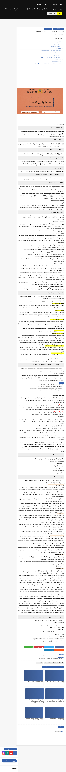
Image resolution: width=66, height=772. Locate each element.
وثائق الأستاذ (5, 107)
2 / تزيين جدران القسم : (56, 44)
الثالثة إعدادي (12, 143)
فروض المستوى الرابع (10, 127)
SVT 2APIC (5, 157)
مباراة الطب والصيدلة (15, 760)
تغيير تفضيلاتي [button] (52, 13)
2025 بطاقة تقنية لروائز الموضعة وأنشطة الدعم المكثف (50, 391)
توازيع (5, 90)
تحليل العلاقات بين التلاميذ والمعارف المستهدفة (51, 57)
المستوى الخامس (27, 745)
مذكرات (5, 103)
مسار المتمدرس (12, 75)
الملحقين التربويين (5, 745)
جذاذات (38, 756)
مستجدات (39, 671)
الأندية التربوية (13, 85)
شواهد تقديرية (5, 99)
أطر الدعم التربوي (4, 742)
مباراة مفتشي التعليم (5, 760)
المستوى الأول (38, 742)
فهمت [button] (59, 13)
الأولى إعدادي (12, 145)
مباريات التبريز (15, 764)
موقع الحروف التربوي (11, 68)
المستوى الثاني (38, 745)
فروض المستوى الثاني (10, 122)
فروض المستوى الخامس (10, 125)
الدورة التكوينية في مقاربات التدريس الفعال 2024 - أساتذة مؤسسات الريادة (56, 742)
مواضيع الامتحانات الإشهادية (9, 70)
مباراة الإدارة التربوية (5, 750)
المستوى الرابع (38, 749)
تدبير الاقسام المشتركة (56, 61)
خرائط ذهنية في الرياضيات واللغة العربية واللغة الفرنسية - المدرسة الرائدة (46, 393)
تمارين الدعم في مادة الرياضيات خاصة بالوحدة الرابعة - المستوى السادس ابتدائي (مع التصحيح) (6, 210)
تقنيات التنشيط (58, 59)
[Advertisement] (42, 76)
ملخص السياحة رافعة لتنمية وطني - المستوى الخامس (6, 179)
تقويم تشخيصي (13, 91)
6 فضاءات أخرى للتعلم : (56, 52)
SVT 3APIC (13, 160)
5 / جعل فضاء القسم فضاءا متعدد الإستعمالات (51, 50)
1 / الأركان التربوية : (57, 43)
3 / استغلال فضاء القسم (56, 46)
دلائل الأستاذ (27, 756)
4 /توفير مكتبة (58, 48)
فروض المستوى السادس (10, 130)
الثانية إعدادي (12, 148)
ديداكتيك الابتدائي (13, 99)
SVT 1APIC (13, 157)
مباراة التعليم (47, 671)
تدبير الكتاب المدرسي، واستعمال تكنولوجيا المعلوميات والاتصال (48, 63)
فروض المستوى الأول (10, 117)
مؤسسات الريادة (13, 104)
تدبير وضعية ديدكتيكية (56, 55)
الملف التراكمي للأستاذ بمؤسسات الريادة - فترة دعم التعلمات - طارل (48, 395)
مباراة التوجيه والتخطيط (5, 756)
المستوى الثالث (28, 742)
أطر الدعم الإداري (15, 742)
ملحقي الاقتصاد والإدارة (5, 765)
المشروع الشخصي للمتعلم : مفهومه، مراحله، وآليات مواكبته (28, 710)
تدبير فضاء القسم (57, 41)
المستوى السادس (27, 749)
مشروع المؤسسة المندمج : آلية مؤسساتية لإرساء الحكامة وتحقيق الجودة (28, 692)
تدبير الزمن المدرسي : (57, 54)
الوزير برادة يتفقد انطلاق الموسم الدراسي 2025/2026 (52, 390)
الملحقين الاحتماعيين (15, 746)
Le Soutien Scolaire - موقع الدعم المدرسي (44, 770)
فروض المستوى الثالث (10, 120)
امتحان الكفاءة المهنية (58, 671)
